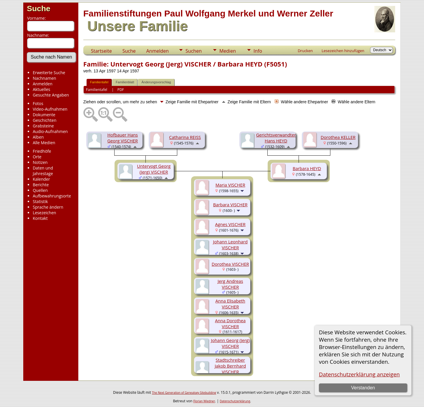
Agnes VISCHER (230, 224)
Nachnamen (44, 78)
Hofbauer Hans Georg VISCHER (122, 138)
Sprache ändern (48, 207)
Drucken (305, 50)
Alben (38, 137)
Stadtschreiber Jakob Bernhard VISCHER (230, 366)
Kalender (41, 179)
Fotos (38, 103)
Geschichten (44, 120)
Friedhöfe (42, 151)
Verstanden (363, 387)
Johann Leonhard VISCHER (230, 244)
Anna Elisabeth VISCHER (230, 304)
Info (258, 51)
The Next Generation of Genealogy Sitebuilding (184, 393)
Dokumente (44, 114)
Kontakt (40, 218)
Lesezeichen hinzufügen (343, 50)
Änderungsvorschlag (156, 82)
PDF (120, 89)
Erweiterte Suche (49, 72)
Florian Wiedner (204, 401)
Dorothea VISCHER (230, 264)
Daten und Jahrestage (43, 170)
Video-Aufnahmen (50, 109)
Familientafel (99, 82)
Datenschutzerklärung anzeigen (359, 374)
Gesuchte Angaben (51, 95)
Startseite (101, 51)
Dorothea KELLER (338, 137)
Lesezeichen (44, 212)
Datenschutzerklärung (235, 401)
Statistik (40, 201)
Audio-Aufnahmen (50, 131)
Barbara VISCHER (230, 204)
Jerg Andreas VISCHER (230, 284)
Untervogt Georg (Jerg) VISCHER (153, 169)
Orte (37, 157)
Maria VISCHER (230, 185)
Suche (38, 8)
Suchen (194, 51)
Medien (227, 51)
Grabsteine (43, 126)
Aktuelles (41, 89)
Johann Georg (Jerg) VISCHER (230, 343)
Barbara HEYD (307, 168)
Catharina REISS (185, 137)
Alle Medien (44, 142)
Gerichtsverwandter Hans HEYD (276, 138)
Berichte (41, 184)
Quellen (40, 190)
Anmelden (42, 84)
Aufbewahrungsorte (52, 196)
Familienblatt (125, 82)
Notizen (40, 162)
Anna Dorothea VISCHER (230, 323)
